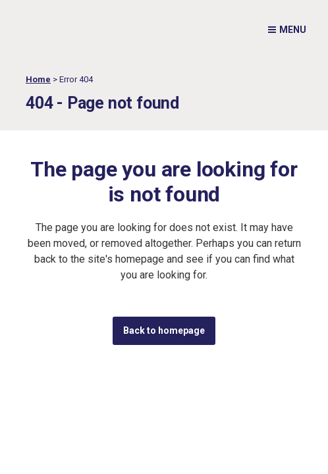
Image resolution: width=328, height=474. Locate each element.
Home (38, 79)
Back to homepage (164, 330)
